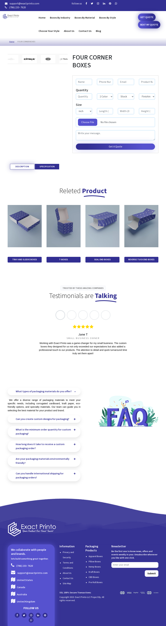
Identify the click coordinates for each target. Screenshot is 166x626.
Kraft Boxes (94, 572)
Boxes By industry (60, 18)
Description (22, 166)
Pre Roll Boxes (96, 582)
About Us (69, 31)
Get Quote (146, 17)
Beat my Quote (149, 24)
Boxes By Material (85, 18)
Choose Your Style (49, 31)
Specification (47, 166)
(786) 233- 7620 (15, 7)
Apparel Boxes (96, 556)
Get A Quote (115, 146)
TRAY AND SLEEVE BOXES (24, 259)
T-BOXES (63, 259)
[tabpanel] (83, 340)
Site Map (67, 583)
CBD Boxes (94, 577)
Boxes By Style (107, 18)
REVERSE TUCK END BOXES (141, 259)
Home (42, 18)
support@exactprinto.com (22, 3)
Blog (98, 31)
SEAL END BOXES (102, 259)
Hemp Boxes (95, 566)
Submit (151, 573)
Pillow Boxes (95, 561)
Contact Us (85, 31)
